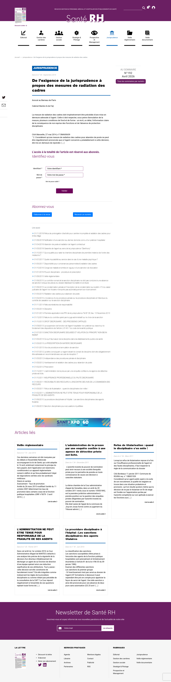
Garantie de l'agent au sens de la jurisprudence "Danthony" (67, 249)
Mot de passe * (39, 176)
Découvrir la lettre (21, 25)
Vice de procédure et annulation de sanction (61, 348)
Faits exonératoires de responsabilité (58, 305)
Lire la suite (52, 501)
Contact (90, 659)
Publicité (90, 663)
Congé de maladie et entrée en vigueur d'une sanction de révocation (71, 268)
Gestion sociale (59, 36)
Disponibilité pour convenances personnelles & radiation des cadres (70, 264)
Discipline (48, 309)
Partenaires (68, 667)
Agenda (67, 655)
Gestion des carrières (41, 36)
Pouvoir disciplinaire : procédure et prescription (62, 272)
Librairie (67, 659)
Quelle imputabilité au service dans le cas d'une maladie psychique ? (71, 260)
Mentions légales (94, 655)
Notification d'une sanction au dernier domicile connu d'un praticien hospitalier (74, 240)
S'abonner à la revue (42, 214)
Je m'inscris (107, 628)
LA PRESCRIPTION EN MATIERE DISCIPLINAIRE (63, 344)
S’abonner (42, 658)
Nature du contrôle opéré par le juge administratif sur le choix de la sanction (73, 318)
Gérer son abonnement (47, 661)
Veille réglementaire (129, 36)
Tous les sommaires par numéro (130, 81)
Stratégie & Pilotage (76, 36)
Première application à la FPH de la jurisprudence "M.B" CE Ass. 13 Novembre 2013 (77, 313)
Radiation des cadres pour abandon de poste (62, 294)
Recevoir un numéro (83, 214)
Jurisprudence (112, 35)
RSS (88, 667)
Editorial (23, 35)
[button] (64, 190)
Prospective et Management (94, 37)
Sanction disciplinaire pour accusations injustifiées (63, 406)
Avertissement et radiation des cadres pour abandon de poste (68, 363)
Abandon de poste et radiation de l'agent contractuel (64, 245)
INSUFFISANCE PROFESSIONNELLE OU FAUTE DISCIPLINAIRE (69, 378)
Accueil (17, 57)
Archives (67, 663)
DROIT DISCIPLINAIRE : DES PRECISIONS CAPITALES (65, 322)
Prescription (48, 367)
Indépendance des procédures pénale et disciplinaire (65, 359)
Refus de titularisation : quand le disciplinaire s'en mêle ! (66, 389)
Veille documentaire (147, 36)
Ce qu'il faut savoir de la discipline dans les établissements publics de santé (73, 339)
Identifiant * (37, 168)
